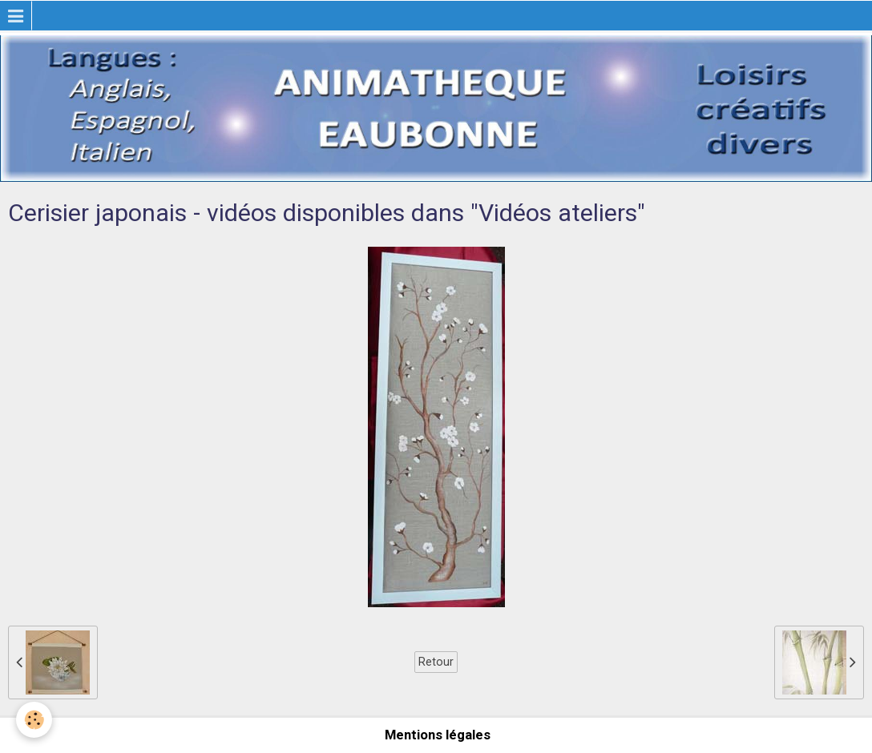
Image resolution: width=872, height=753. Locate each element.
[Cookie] (34, 720)
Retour (436, 661)
